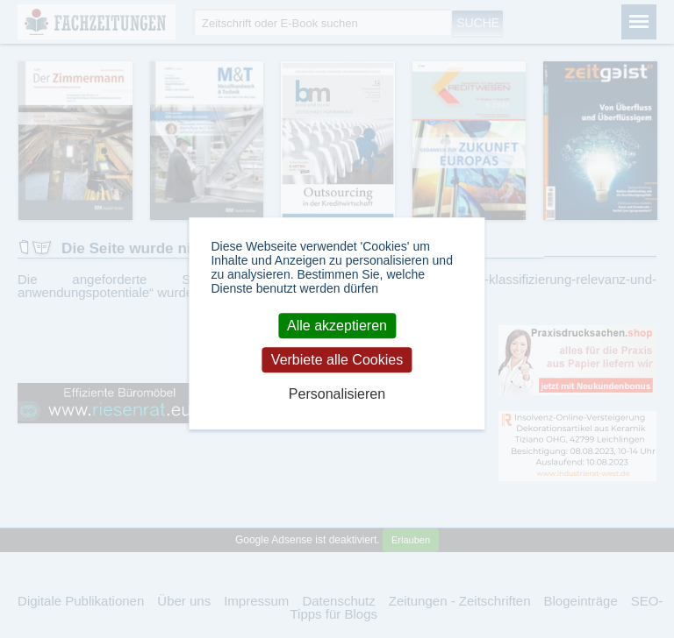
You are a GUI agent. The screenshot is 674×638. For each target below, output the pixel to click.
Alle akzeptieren (337, 325)
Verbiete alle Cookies (337, 359)
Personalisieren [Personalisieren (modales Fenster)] (337, 394)
